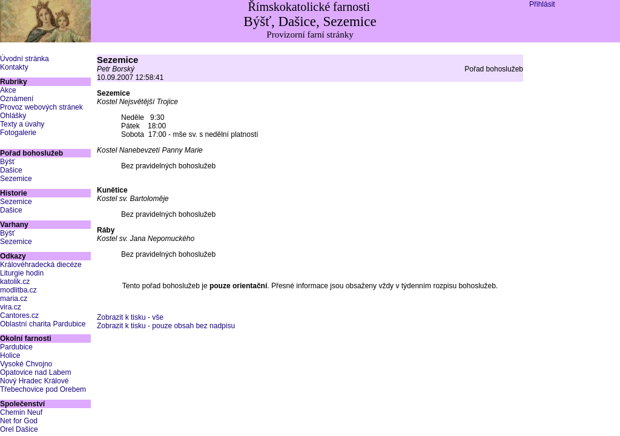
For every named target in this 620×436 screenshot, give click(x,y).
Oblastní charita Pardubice (42, 324)
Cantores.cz (19, 315)
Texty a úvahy (22, 124)
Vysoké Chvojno (26, 364)
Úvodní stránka (24, 58)
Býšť (7, 161)
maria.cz (13, 298)
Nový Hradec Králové (34, 381)
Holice (10, 355)
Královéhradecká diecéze (41, 264)
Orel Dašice (19, 429)
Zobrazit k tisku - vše (130, 317)
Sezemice (16, 178)
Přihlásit (542, 4)
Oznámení (16, 98)
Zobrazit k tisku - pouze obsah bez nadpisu (166, 326)
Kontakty (14, 67)
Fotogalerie (18, 132)
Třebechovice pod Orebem (43, 389)
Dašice (11, 170)
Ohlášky (13, 115)
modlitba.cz (18, 290)
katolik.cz (15, 281)
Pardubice (16, 347)
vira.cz (10, 307)
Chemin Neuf (21, 412)
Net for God (19, 421)
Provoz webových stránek (41, 107)
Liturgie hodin (22, 273)
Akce (8, 90)
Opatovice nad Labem (35, 372)
